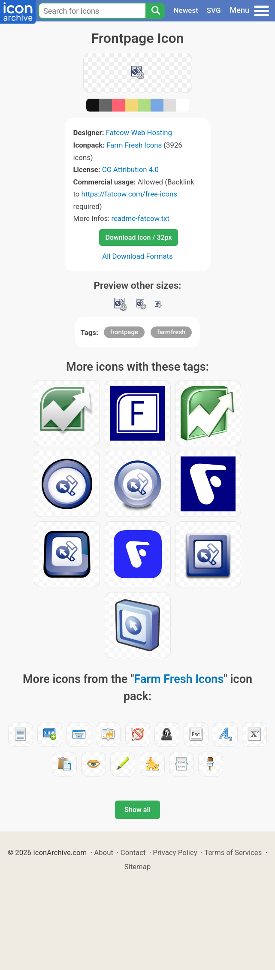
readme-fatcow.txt (140, 218)
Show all (137, 810)
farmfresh (171, 332)
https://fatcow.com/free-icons (129, 194)
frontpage (124, 332)
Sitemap (137, 866)
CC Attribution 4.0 (130, 169)
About (103, 852)
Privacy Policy (175, 852)
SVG (214, 10)
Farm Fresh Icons (134, 145)
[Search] (155, 11)
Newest (186, 10)
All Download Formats (137, 256)
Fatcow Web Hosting (139, 132)
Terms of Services (233, 852)
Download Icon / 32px (138, 237)
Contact (133, 852)
